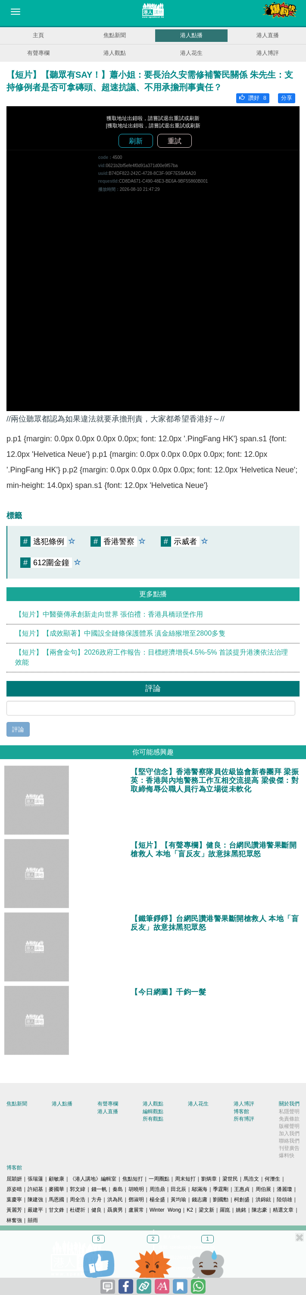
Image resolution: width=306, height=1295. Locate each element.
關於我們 (289, 1104)
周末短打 (185, 1179)
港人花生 (191, 53)
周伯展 (263, 1189)
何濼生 (272, 1179)
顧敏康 (56, 1179)
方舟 (96, 1200)
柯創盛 (242, 1200)
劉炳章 (209, 1179)
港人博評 (267, 53)
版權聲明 (289, 1126)
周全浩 (77, 1200)
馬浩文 (251, 1179)
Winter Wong (165, 1210)
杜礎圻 (77, 1210)
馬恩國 (56, 1200)
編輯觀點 (153, 1111)
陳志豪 (259, 1210)
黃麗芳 (14, 1210)
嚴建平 (35, 1210)
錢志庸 (199, 1200)
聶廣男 (115, 1210)
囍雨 (33, 1220)
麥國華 (56, 1189)
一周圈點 (159, 1179)
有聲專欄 (38, 53)
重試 (174, 141)
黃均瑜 (178, 1200)
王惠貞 (242, 1189)
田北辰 (178, 1189)
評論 (18, 729)
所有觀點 (153, 1119)
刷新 (136, 141)
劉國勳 (220, 1200)
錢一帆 (99, 1189)
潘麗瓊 (284, 1189)
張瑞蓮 (35, 1179)
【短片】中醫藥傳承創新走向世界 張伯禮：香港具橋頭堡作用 (109, 614)
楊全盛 (157, 1200)
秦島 (117, 1189)
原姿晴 (14, 1189)
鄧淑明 (136, 1200)
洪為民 (115, 1200)
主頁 (38, 35)
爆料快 (286, 1156)
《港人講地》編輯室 (93, 1179)
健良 (96, 1210)
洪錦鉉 (263, 1200)
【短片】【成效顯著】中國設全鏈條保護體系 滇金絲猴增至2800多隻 (120, 633)
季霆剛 (220, 1189)
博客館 (241, 1111)
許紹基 (35, 1189)
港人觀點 (114, 53)
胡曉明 (136, 1189)
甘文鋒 (56, 1210)
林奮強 (14, 1220)
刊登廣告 (289, 1148)
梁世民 (230, 1179)
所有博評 (244, 1119)
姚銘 (241, 1210)
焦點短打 (132, 1179)
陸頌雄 (284, 1200)
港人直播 (267, 35)
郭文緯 (77, 1189)
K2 (190, 1210)
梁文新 (206, 1210)
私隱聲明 (289, 1111)
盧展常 (136, 1210)
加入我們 (289, 1133)
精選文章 (283, 1210)
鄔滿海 (199, 1189)
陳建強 (35, 1200)
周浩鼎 (157, 1189)
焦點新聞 (114, 35)
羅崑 (225, 1210)
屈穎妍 (14, 1179)
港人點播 (191, 35)
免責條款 (289, 1119)
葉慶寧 (14, 1200)
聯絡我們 (289, 1141)
